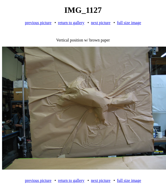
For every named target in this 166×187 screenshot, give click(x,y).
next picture (100, 22)
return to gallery (71, 22)
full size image (129, 22)
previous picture (38, 22)
